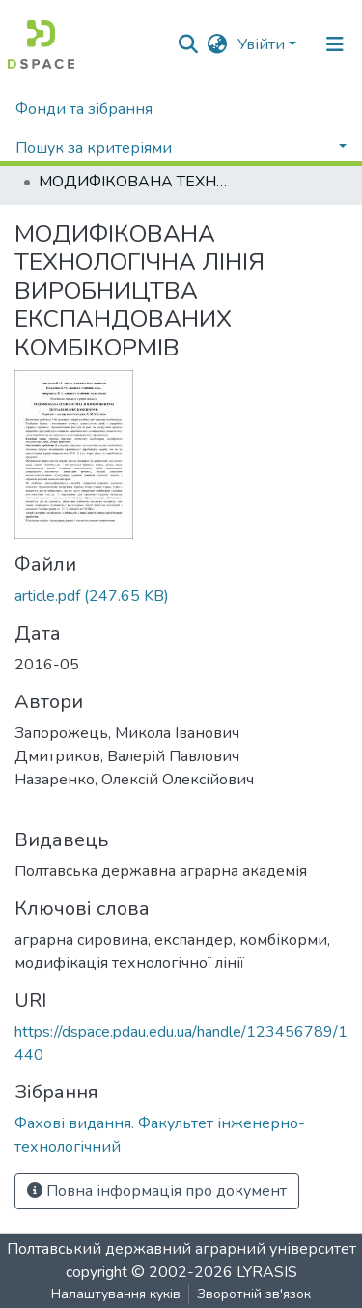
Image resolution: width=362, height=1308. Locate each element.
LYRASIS (267, 1272)
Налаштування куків (116, 1294)
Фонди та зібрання (84, 109)
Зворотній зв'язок (254, 1294)
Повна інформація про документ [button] (157, 1191)
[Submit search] (189, 44)
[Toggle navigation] (335, 44)
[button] (218, 44)
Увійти (261, 44)
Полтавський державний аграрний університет (181, 1249)
